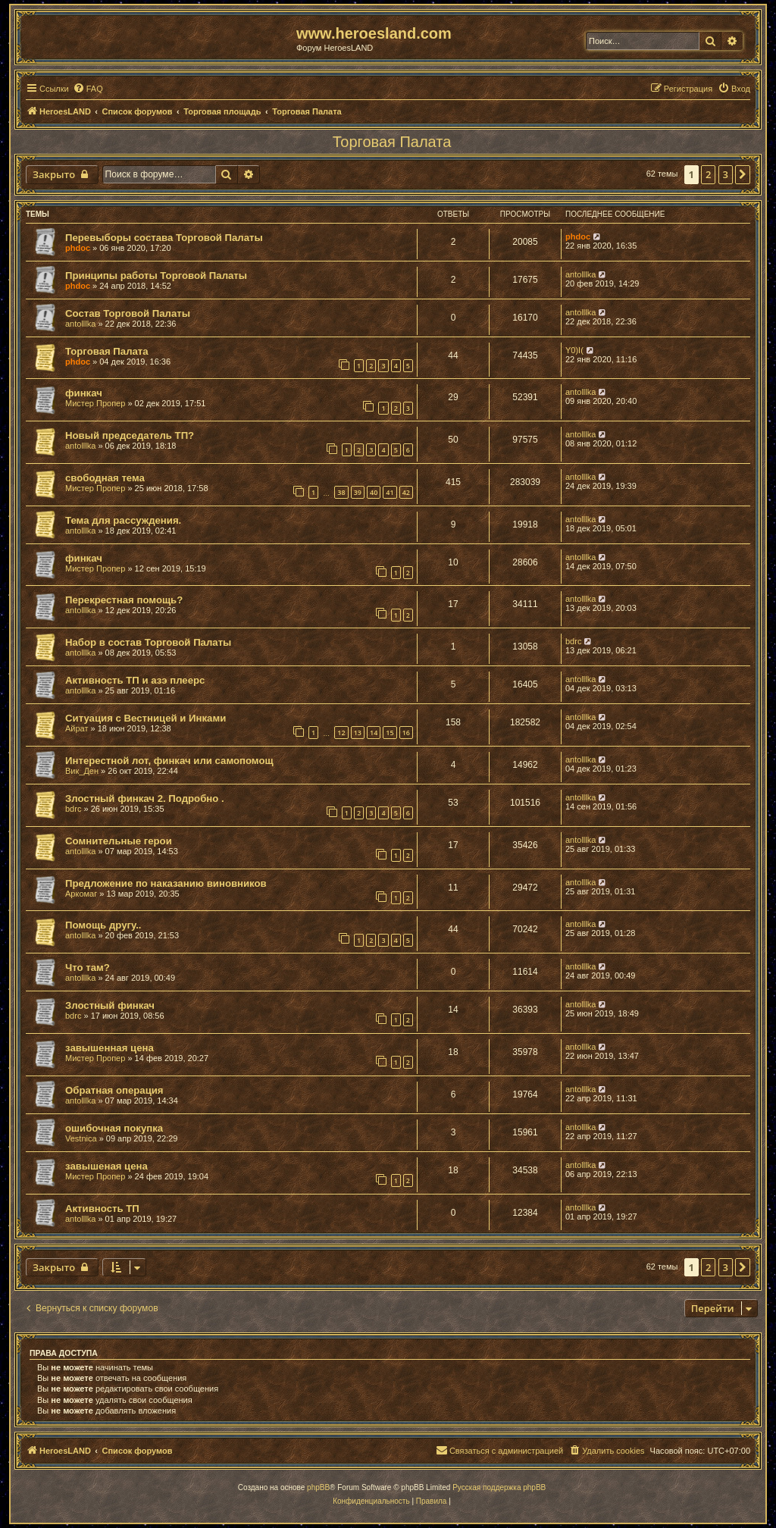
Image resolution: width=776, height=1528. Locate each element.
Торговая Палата (392, 141)
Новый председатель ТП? (129, 435)
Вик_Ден (82, 770)
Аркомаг (81, 893)
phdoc (77, 247)
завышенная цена (109, 1048)
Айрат (77, 728)
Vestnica (81, 1138)
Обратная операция (114, 1090)
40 (373, 492)
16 (406, 732)
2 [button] (708, 174)
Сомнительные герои (118, 841)
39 (357, 492)
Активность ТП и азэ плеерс (135, 680)
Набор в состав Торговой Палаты (148, 642)
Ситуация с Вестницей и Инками (145, 718)
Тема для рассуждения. (123, 520)
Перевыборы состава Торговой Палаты (164, 237)
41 (389, 492)
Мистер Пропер (95, 403)
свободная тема (105, 478)
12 (341, 732)
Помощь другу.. (103, 925)
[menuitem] (88, 89)
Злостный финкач (110, 1005)
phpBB (318, 1487)
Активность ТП (102, 1208)
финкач (83, 393)
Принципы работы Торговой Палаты (156, 275)
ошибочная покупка (114, 1128)
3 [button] (725, 174)
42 (406, 492)
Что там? (87, 967)
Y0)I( (574, 350)
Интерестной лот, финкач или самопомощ (169, 760)
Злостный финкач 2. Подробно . (144, 798)
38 (341, 492)
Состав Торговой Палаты (127, 313)
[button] (742, 174)
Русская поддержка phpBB (499, 1487)
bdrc (573, 641)
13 (357, 732)
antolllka (580, 274)
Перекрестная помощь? (124, 600)
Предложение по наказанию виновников (166, 883)
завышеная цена (106, 1166)
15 (389, 732)
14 (373, 732)
